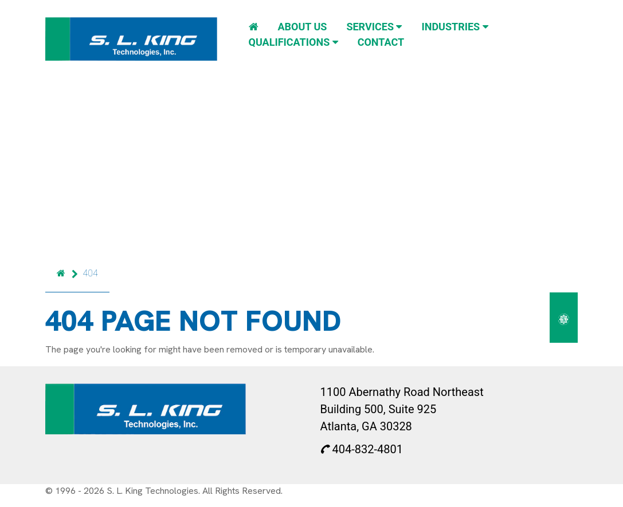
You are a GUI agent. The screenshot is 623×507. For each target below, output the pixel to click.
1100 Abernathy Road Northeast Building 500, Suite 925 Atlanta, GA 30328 (402, 409)
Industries (454, 27)
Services (374, 27)
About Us (302, 27)
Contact (381, 42)
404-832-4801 (361, 449)
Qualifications (293, 42)
